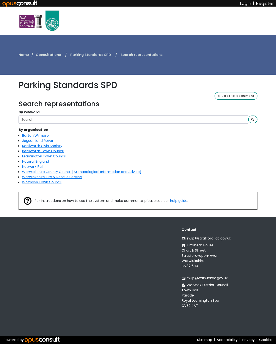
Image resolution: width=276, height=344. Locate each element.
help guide (178, 200)
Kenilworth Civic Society (42, 145)
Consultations (49, 54)
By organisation (33, 129)
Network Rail (32, 166)
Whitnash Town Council (41, 182)
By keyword (29, 112)
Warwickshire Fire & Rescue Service (52, 176)
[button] (236, 96)
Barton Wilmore (35, 135)
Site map (204, 339)
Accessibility (227, 339)
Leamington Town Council (44, 156)
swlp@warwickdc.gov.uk (207, 278)
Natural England (35, 161)
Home (24, 54)
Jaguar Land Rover (37, 140)
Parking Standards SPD (91, 54)
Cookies (266, 339)
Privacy (248, 339)
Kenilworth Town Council (43, 151)
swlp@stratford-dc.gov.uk (209, 238)
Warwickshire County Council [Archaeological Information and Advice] (81, 171)
